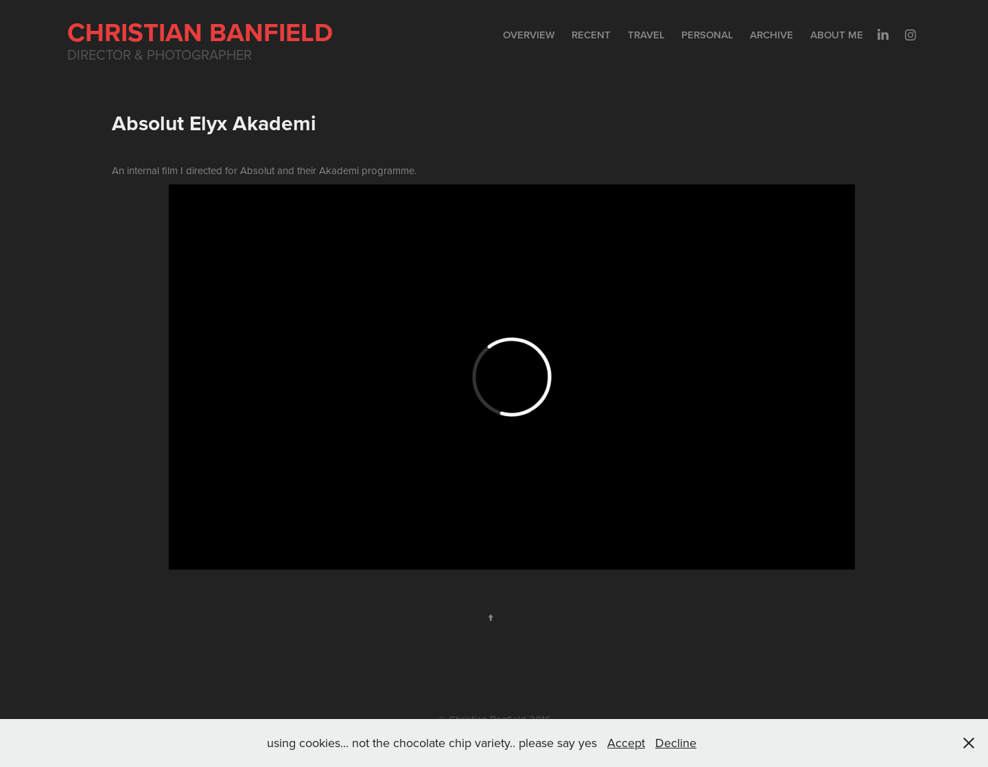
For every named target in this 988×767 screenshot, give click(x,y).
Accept (626, 742)
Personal (707, 34)
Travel (646, 34)
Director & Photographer (159, 54)
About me (836, 34)
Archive (771, 34)
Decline (675, 742)
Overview (529, 34)
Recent (591, 34)
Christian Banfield (200, 32)
